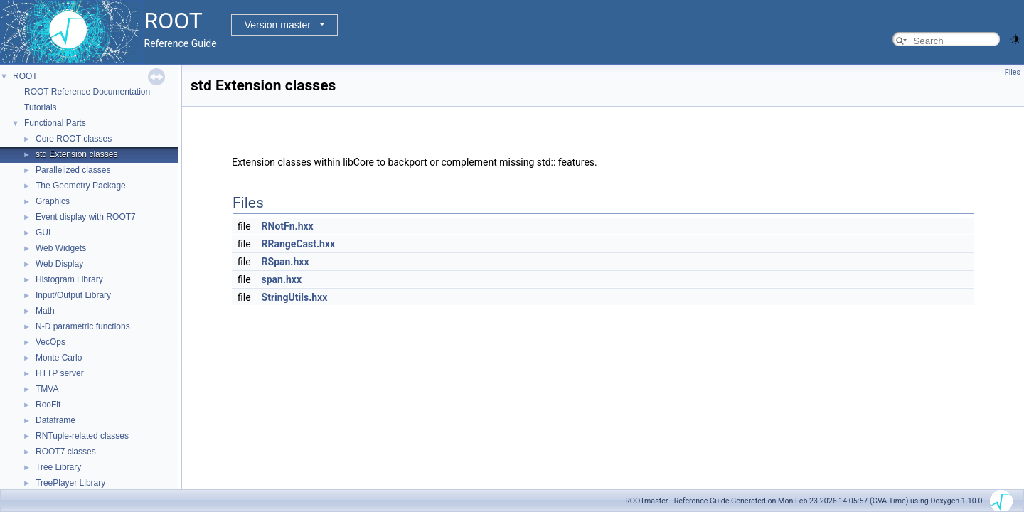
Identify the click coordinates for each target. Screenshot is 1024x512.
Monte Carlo (59, 358)
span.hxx (282, 279)
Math (45, 311)
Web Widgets (61, 248)
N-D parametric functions (83, 326)
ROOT (25, 76)
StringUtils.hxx (295, 297)
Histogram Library (69, 279)
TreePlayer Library (70, 483)
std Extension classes (76, 154)
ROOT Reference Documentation (87, 92)
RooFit (48, 405)
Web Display (59, 264)
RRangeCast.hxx (299, 244)
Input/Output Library (73, 295)
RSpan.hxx (285, 261)
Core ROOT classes (74, 139)
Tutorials (40, 107)
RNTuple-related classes (82, 436)
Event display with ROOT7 (86, 217)
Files (1012, 72)
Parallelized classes (73, 170)
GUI (43, 233)
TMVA (47, 389)
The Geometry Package (81, 186)
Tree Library (58, 467)
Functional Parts (55, 123)
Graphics (53, 201)
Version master (278, 25)
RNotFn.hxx (288, 226)
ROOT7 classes (66, 452)
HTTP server (60, 373)
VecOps (50, 342)
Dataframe (55, 420)
